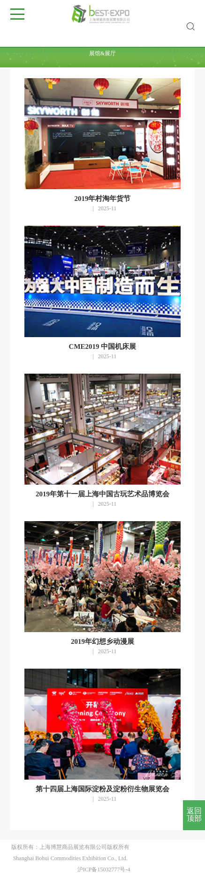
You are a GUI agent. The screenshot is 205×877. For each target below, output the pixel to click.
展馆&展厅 (102, 53)
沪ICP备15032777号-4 (103, 869)
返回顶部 (194, 814)
